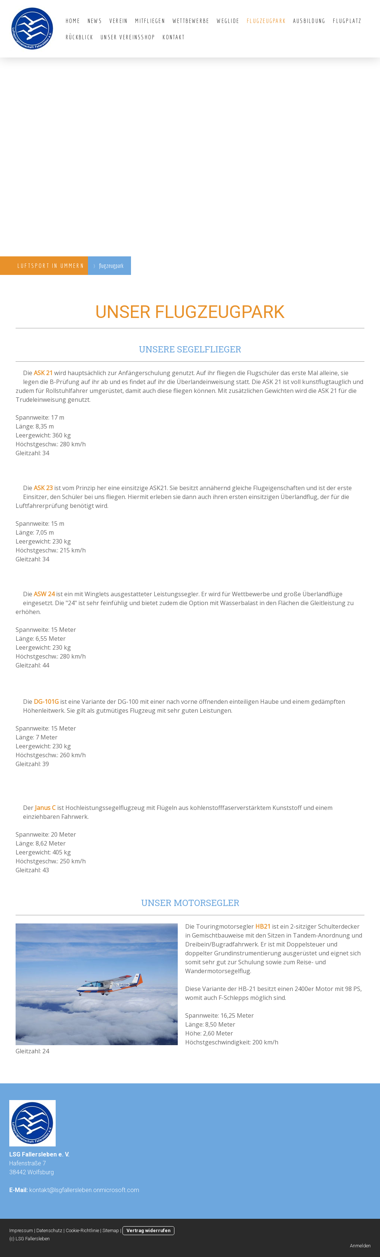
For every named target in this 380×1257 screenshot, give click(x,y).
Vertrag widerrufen (148, 1230)
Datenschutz (49, 1230)
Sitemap (110, 1230)
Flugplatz (347, 20)
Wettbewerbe (191, 20)
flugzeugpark (266, 20)
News (95, 20)
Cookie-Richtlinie (82, 1230)
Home (73, 20)
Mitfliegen (150, 20)
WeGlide (228, 20)
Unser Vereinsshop (128, 37)
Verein (118, 20)
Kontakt (174, 37)
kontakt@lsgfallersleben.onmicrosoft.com (84, 1190)
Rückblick (79, 37)
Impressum (21, 1230)
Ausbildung (309, 20)
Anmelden (360, 1245)
